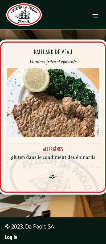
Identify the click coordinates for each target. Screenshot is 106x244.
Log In (11, 237)
